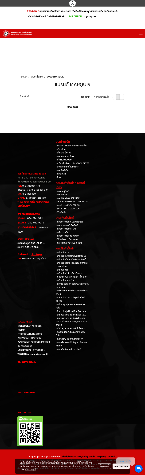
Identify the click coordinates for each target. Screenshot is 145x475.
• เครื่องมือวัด (62, 269)
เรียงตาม (86, 97)
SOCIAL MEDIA (24, 321)
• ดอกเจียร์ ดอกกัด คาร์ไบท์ (68, 349)
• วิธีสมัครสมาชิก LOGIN (67, 239)
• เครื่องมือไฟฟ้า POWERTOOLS (71, 256)
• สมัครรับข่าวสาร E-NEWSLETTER (72, 163)
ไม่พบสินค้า (25, 96)
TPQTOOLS (36, 326)
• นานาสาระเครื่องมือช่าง (67, 166)
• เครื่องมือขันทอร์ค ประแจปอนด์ (71, 259)
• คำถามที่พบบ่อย (64, 159)
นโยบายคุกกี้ (30, 469)
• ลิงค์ (58, 177)
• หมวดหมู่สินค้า (63, 191)
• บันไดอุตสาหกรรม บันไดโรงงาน (71, 328)
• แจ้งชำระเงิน (62, 232)
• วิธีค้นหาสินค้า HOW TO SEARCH (71, 201)
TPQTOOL (36, 338)
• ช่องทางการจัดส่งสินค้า (67, 236)
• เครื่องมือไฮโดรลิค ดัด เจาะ (69, 273)
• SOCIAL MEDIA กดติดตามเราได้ (71, 145)
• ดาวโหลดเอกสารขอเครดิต (69, 243)
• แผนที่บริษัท (62, 170)
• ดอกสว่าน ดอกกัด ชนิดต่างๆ (69, 339)
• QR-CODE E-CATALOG (68, 208)
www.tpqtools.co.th (38, 354)
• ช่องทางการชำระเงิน (66, 228)
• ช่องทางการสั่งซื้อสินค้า (67, 225)
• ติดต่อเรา (61, 173)
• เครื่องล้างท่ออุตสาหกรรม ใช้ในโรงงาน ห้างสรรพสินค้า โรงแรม (71, 316)
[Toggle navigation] (140, 33)
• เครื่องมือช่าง (62, 252)
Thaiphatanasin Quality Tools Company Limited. (88, 456)
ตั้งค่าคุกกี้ (104, 466)
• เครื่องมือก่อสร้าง (65, 280)
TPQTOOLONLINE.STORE (29, 334)
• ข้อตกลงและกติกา (65, 156)
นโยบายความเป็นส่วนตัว (83, 466)
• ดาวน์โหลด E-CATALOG (68, 205)
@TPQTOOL (39, 350)
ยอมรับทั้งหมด (121, 466)
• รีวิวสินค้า (61, 212)
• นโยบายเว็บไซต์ (63, 152)
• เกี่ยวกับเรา (61, 149)
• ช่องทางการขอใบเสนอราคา (69, 221)
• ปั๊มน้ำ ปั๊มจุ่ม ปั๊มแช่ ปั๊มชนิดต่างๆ (71, 311)
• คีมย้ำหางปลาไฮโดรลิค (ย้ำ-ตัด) (71, 276)
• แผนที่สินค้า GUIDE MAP (68, 198)
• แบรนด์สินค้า (62, 194)
